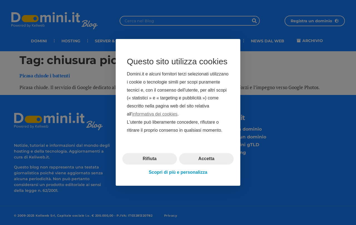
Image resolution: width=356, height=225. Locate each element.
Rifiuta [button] (150, 158)
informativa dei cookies (154, 114)
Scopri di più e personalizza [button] (178, 172)
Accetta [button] (206, 158)
